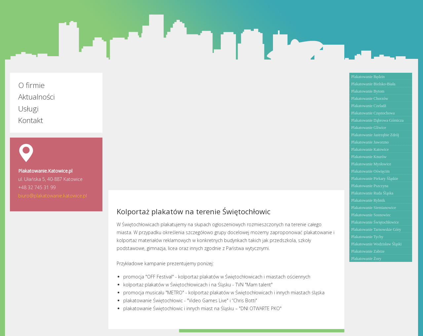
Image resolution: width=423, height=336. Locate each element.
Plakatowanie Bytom (367, 91)
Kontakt (30, 120)
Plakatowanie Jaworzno (370, 142)
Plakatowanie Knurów (369, 156)
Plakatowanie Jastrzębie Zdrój (375, 135)
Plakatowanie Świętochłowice (375, 222)
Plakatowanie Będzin (368, 76)
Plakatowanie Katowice (370, 149)
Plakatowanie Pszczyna (369, 186)
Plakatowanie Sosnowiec (371, 215)
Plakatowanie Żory (366, 258)
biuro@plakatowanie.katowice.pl (52, 195)
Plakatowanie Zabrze (368, 251)
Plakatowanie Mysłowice (371, 164)
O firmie (31, 85)
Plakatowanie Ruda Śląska (372, 193)
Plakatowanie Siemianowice (373, 207)
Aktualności (36, 97)
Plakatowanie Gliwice (368, 127)
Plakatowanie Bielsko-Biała (373, 84)
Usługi (28, 109)
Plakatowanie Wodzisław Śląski (376, 244)
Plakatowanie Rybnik (368, 200)
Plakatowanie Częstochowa (373, 113)
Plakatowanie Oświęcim (370, 171)
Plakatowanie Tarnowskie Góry (376, 229)
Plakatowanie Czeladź (368, 106)
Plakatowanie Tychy (367, 236)
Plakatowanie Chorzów (369, 98)
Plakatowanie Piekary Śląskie (374, 178)
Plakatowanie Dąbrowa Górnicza (377, 120)
